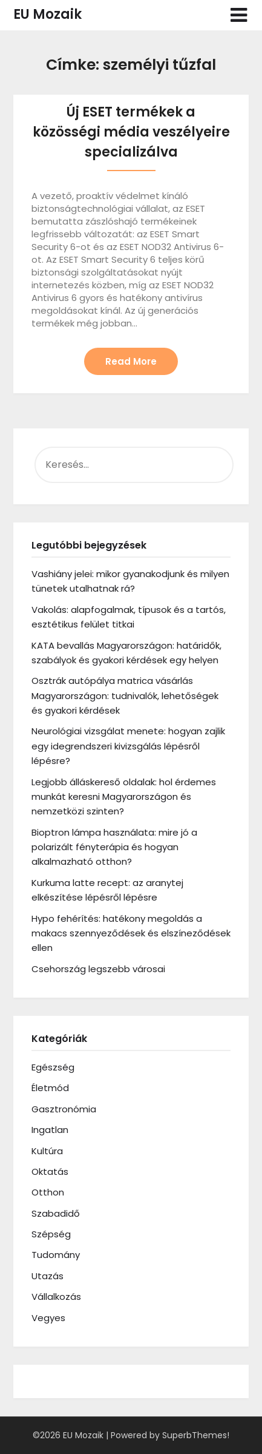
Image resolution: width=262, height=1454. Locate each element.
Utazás (47, 1276)
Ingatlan (49, 1129)
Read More (131, 361)
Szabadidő (55, 1213)
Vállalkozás (56, 1296)
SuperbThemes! (195, 1435)
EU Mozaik (47, 14)
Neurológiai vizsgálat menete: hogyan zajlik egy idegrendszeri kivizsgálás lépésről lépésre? (128, 746)
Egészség (52, 1067)
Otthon (47, 1192)
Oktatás (49, 1171)
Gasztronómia (63, 1109)
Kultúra (47, 1151)
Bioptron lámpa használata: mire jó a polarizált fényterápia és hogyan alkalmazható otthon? (114, 847)
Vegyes (48, 1317)
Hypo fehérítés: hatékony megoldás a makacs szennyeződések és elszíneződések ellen (131, 933)
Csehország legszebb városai (98, 968)
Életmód (50, 1087)
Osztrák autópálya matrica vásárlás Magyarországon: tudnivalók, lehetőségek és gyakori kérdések (124, 695)
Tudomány (55, 1254)
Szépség (51, 1234)
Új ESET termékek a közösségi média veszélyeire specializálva (131, 132)
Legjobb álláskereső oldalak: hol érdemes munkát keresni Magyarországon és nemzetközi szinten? (123, 797)
